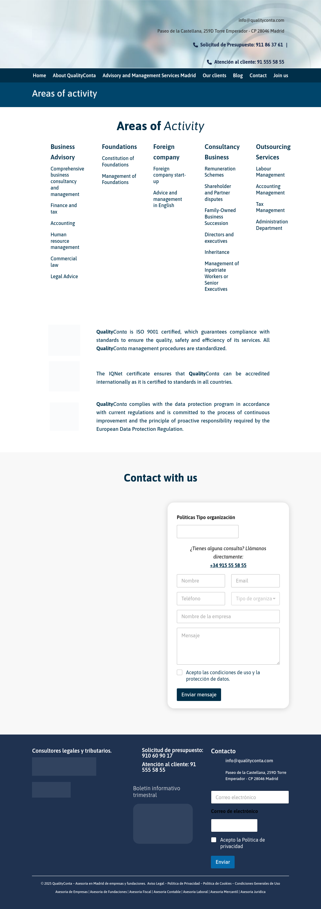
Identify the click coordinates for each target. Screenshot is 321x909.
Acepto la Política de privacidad (242, 843)
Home (39, 75)
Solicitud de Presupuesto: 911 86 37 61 (238, 44)
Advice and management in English (167, 199)
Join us (280, 75)
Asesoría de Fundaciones (108, 892)
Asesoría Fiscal (140, 892)
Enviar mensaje (198, 694)
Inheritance (217, 252)
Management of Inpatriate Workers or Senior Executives (222, 276)
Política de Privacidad (184, 883)
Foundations (119, 146)
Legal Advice (64, 276)
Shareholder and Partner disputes (218, 192)
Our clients (214, 75)
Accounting (62, 223)
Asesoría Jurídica (253, 892)
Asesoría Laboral (195, 892)
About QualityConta (74, 75)
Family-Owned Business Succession (220, 216)
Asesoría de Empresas (71, 892)
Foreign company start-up (169, 175)
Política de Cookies (217, 883)
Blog (238, 75)
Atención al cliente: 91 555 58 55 (245, 62)
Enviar (223, 862)
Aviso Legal (155, 883)
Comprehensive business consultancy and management (67, 181)
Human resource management (64, 241)
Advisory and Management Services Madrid (149, 75)
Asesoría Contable (167, 892)
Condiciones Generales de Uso (257, 883)
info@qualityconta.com (261, 20)
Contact (258, 75)
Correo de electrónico (234, 811)
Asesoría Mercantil (224, 892)
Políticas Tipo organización (206, 517)
